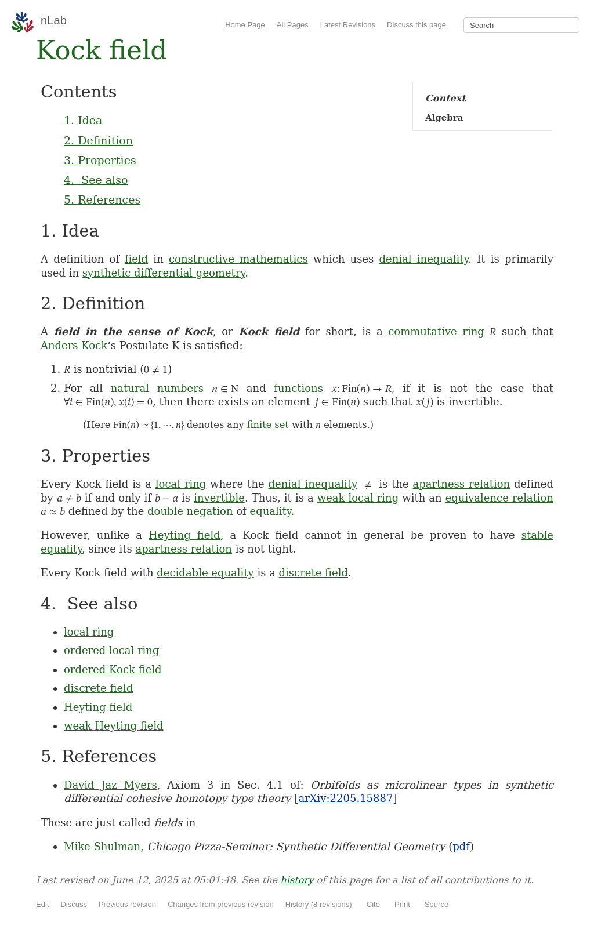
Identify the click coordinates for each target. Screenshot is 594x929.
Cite (373, 904)
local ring (181, 484)
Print (402, 904)
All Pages (293, 24)
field (136, 259)
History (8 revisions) (318, 904)
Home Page (245, 24)
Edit (42, 904)
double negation (190, 511)
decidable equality (205, 573)
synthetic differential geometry (163, 273)
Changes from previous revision (221, 904)
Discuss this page (416, 24)
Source (436, 904)
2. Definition (98, 140)
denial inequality (424, 259)
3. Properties (100, 160)
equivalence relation (499, 498)
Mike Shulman (102, 846)
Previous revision (127, 904)
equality (270, 511)
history (296, 880)
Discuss (73, 904)
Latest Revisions (347, 24)
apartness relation (461, 484)
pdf (461, 846)
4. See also (96, 179)
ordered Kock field (113, 669)
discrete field (313, 573)
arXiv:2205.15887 (345, 798)
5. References (102, 199)
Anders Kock (74, 345)
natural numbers (157, 388)
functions (298, 388)
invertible (219, 498)
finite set (268, 424)
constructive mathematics (238, 259)
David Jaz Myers (110, 785)
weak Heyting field (114, 726)
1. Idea (83, 120)
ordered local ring (111, 650)
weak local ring (358, 498)
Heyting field (184, 535)
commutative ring (436, 331)
